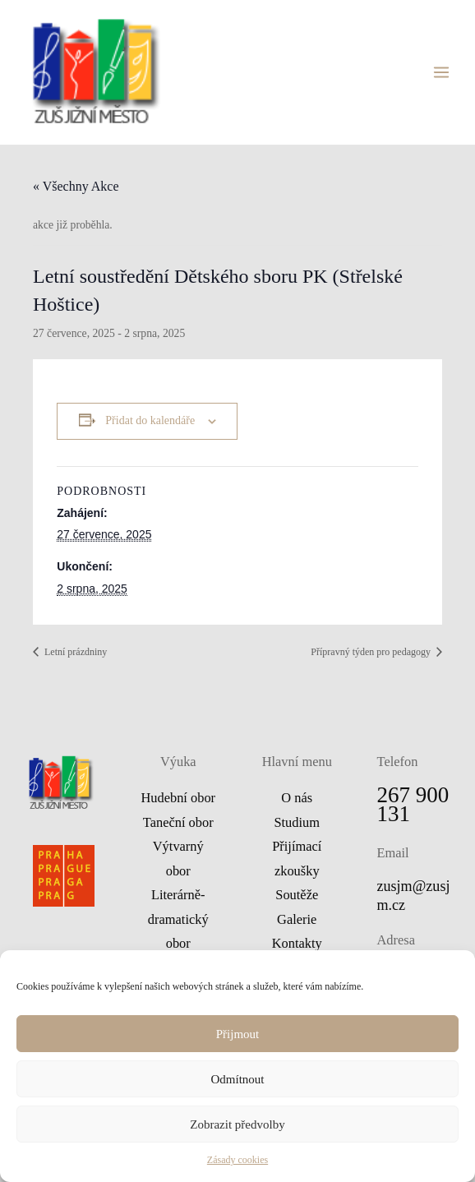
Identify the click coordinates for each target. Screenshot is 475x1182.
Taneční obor (178, 825)
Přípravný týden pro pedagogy (372, 654)
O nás (296, 801)
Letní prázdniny (74, 654)
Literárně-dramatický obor (178, 922)
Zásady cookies (237, 1160)
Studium (297, 825)
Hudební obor (178, 801)
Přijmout (238, 1034)
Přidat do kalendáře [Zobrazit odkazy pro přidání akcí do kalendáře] (150, 424)
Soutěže (296, 898)
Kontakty (297, 946)
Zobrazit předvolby (237, 1124)
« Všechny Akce (76, 189)
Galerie (296, 922)
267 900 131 (413, 807)
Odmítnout (237, 1079)
